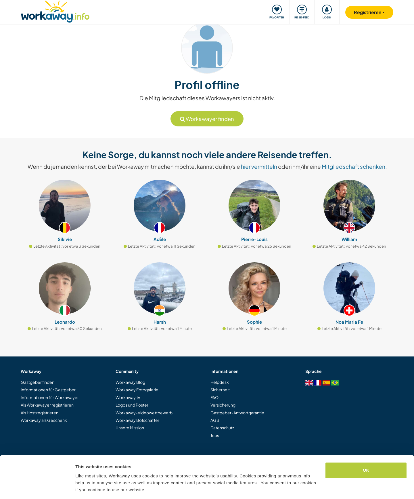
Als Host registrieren (39, 412)
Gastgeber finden (37, 382)
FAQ (214, 397)
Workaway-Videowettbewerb (144, 412)
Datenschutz (222, 427)
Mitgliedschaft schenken (353, 166)
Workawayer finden (207, 118)
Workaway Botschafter (137, 420)
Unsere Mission (130, 427)
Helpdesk (219, 382)
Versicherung (222, 404)
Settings (84, 487)
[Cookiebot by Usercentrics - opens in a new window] (37, 487)
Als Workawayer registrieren (47, 404)
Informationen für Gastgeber (48, 389)
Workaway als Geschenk (44, 420)
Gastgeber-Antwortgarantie (237, 412)
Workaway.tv (128, 397)
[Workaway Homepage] (55, 11)
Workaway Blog (130, 382)
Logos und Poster (132, 404)
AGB (214, 420)
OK (366, 452)
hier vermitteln (259, 166)
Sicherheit (220, 389)
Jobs (214, 435)
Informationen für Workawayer (50, 397)
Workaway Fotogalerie (137, 389)
